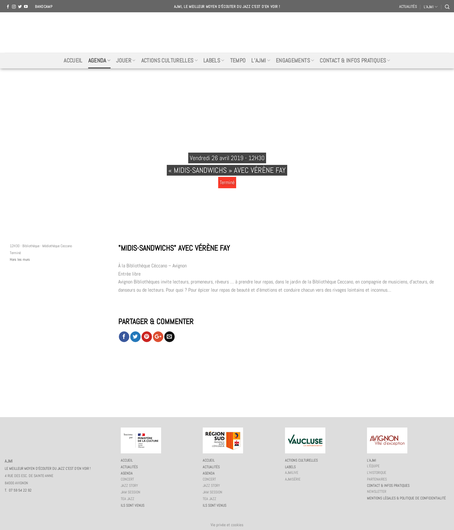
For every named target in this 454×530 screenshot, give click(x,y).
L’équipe (373, 466)
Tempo (238, 60)
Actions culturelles (169, 60)
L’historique (376, 472)
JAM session (130, 492)
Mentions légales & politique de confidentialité (406, 498)
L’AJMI (431, 7)
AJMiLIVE (291, 472)
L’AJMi (260, 60)
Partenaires (377, 479)
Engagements (295, 60)
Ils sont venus (132, 505)
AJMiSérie (292, 479)
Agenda (99, 60)
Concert (127, 479)
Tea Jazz (127, 499)
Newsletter (376, 491)
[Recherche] (447, 7)
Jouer (125, 60)
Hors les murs (20, 259)
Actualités (408, 6)
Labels (213, 60)
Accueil (73, 60)
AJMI (227, 32)
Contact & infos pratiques (355, 60)
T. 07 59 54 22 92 (18, 490)
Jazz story (129, 485)
